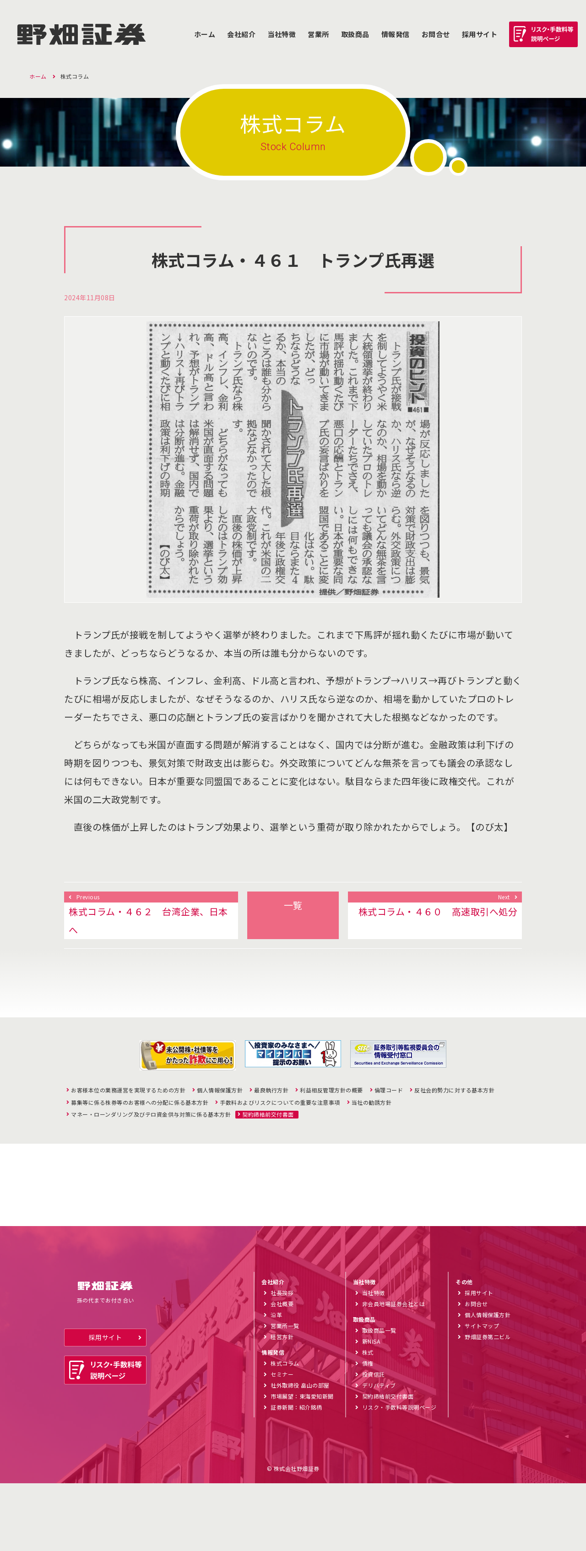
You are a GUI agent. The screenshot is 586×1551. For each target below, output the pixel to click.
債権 (368, 1431)
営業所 (318, 34)
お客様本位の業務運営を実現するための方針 (128, 1090)
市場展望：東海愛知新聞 (302, 1464)
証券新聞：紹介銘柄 (296, 1475)
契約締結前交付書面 (268, 1114)
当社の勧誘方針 (372, 1102)
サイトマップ (482, 1393)
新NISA (371, 1409)
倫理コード (388, 1090)
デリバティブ (379, 1453)
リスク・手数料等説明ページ (399, 1475)
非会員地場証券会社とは (393, 1371)
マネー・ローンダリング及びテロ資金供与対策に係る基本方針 (151, 1114)
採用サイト (105, 1405)
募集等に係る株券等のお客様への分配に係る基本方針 (139, 1102)
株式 (368, 1420)
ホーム (205, 34)
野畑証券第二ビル (487, 1404)
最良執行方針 (271, 1090)
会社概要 (282, 1371)
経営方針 (282, 1404)
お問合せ (436, 34)
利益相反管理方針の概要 (331, 1090)
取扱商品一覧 (379, 1398)
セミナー (282, 1442)
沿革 (276, 1382)
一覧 (293, 905)
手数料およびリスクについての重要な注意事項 (280, 1102)
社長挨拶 (282, 1360)
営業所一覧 (285, 1393)
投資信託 (373, 1442)
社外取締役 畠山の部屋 (300, 1453)
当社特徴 (281, 34)
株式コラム (285, 1431)
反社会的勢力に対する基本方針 (454, 1090)
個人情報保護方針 (220, 1090)
